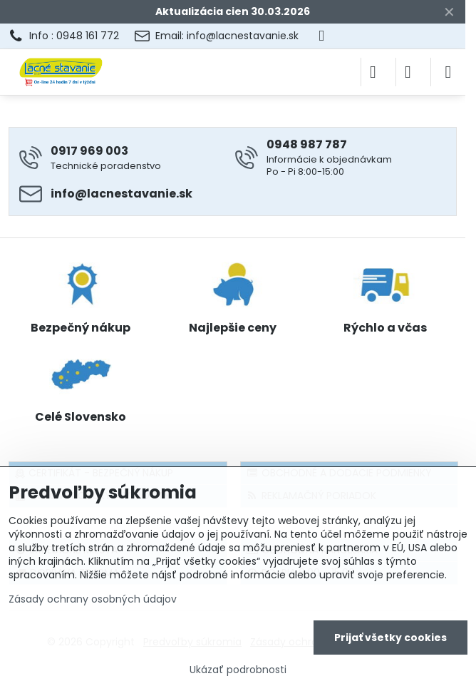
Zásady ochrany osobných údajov (93, 599)
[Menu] (448, 72)
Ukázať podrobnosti (238, 670)
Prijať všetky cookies (390, 637)
